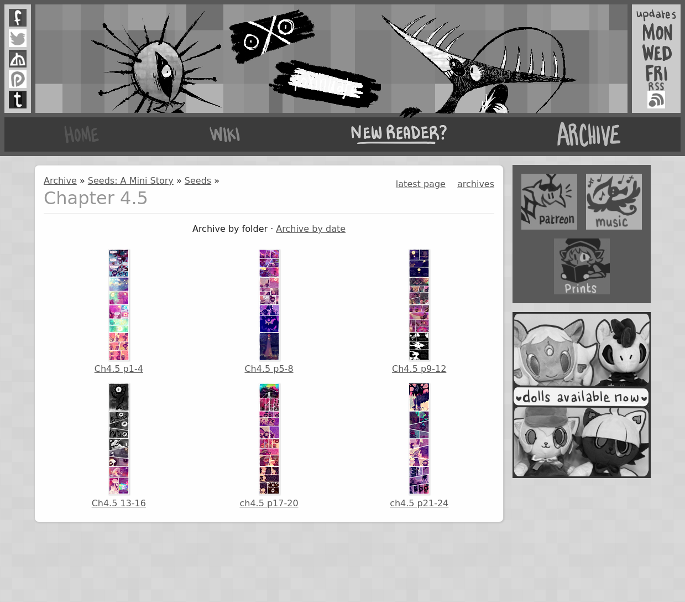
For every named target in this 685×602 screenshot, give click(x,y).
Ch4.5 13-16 (119, 445)
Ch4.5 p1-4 (119, 311)
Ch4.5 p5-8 (268, 311)
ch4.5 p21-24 (419, 445)
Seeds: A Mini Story (131, 180)
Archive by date (311, 229)
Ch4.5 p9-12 (419, 311)
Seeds (198, 180)
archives (475, 184)
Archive (60, 180)
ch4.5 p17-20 (268, 445)
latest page (421, 184)
